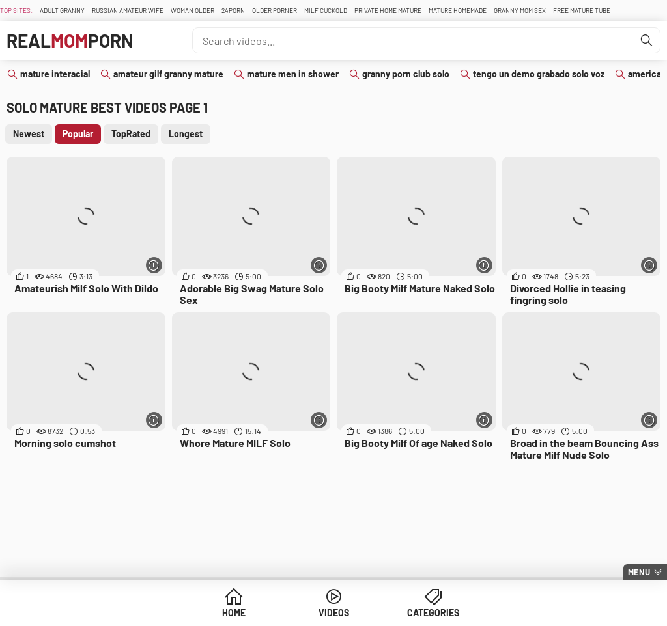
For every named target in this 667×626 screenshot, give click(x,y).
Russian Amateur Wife (127, 10)
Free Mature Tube (581, 10)
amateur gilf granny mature (168, 73)
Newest (28, 133)
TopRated (130, 133)
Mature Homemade (458, 10)
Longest (186, 133)
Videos (334, 612)
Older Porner (274, 10)
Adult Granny (62, 10)
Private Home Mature (387, 10)
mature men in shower (293, 73)
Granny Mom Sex (520, 10)
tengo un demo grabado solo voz (538, 73)
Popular (78, 133)
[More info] (154, 265)
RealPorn (70, 40)
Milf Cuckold (325, 10)
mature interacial (55, 73)
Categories (433, 612)
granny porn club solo (405, 73)
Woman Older (192, 10)
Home (234, 612)
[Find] (647, 40)
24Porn (233, 10)
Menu (639, 572)
